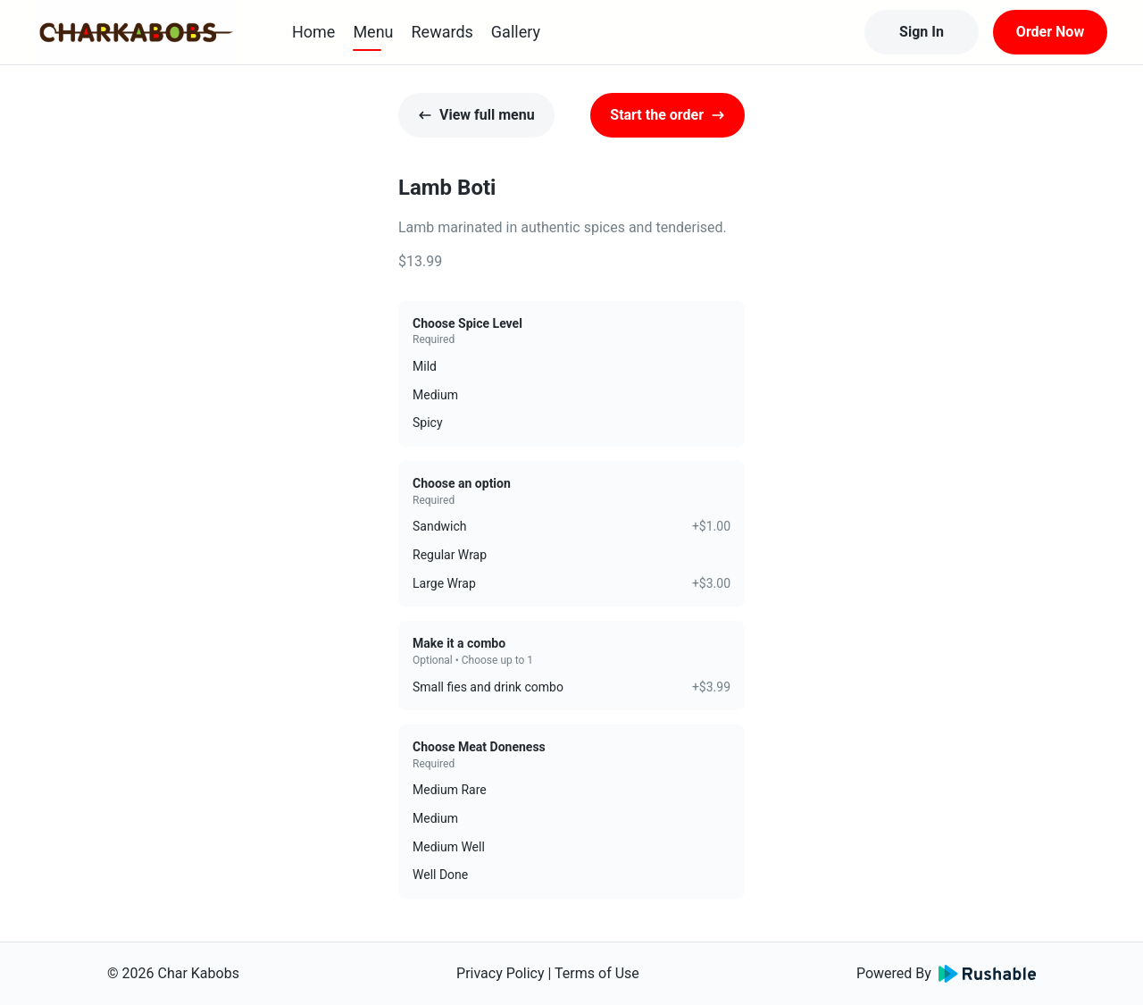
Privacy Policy (500, 973)
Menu (373, 31)
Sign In (921, 31)
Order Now (1050, 31)
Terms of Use (597, 973)
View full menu (476, 114)
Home (313, 31)
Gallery (515, 31)
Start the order (667, 114)
